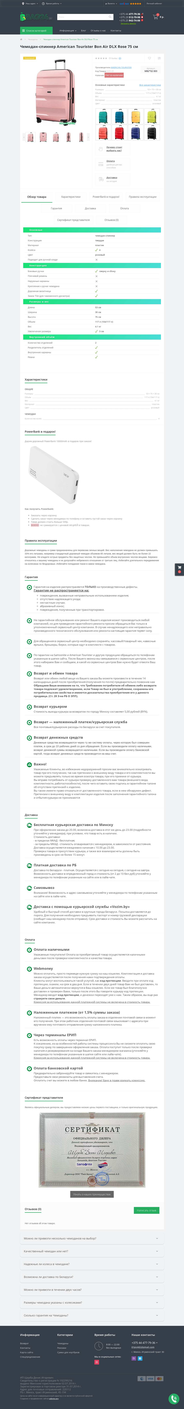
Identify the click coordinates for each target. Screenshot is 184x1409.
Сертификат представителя (73, 220)
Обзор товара (36, 197)
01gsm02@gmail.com (143, 1347)
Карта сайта (26, 1352)
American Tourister (121, 67)
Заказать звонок (128, 23)
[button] (30, 3)
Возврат (24, 1343)
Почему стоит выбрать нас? (114, 149)
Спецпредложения (30, 1356)
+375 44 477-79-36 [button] (145, 1343)
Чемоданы (33, 39)
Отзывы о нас (98, 30)
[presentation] (23, 137)
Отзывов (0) (112, 220)
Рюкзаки (61, 1347)
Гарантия (56, 208)
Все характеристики (150, 84)
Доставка (111, 177)
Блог (83, 30)
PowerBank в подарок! (106, 196)
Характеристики (70, 196)
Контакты (116, 30)
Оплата (110, 161)
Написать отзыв (146, 1210)
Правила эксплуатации (142, 196)
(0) (120, 58)
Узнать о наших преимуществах (92, 1194)
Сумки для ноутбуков (68, 1352)
